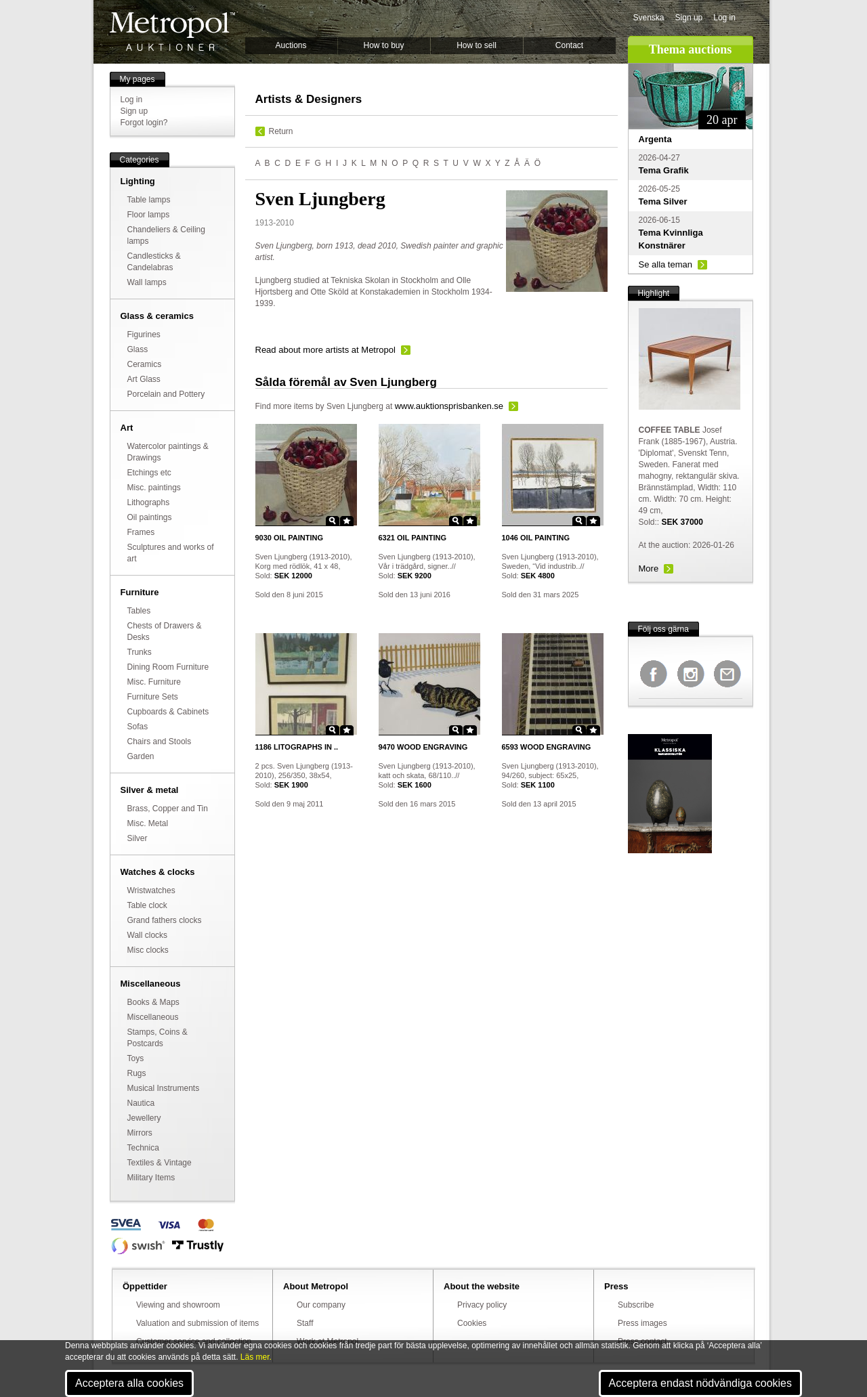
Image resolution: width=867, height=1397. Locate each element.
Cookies (471, 1323)
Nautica (141, 1103)
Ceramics (144, 364)
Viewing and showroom (178, 1305)
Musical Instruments (163, 1088)
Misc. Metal (148, 823)
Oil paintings (149, 517)
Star (347, 520)
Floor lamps (148, 214)
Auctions (290, 45)
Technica (143, 1148)
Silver (137, 838)
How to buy (383, 45)
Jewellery (144, 1118)
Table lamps (149, 200)
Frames (141, 532)
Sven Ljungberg (354, 406)
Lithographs (148, 502)
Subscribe (636, 1305)
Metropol (172, 31)
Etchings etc (149, 472)
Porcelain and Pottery (166, 394)
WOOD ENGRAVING (423, 747)
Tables (139, 611)
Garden (140, 756)
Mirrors (139, 1133)
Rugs (136, 1073)
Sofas (137, 726)
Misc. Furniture (154, 682)
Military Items (151, 1177)
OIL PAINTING (289, 538)
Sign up (689, 17)
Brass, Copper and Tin (167, 808)
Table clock (147, 905)
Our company (321, 1305)
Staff (305, 1323)
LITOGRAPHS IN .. (297, 747)
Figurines (144, 334)
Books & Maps (153, 1002)
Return (281, 131)
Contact (569, 45)
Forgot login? (144, 122)
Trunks (139, 652)
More (649, 568)
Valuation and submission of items (197, 1323)
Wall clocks (147, 935)
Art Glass (144, 379)
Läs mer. (256, 1357)
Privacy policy (482, 1305)
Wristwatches (151, 890)
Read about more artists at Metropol (325, 350)
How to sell (476, 45)
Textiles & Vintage (159, 1162)
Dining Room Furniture (168, 667)
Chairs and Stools (159, 741)
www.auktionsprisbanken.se (449, 406)
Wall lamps (147, 282)
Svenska (648, 17)
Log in (724, 17)
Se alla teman (666, 264)
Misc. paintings (154, 487)
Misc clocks (148, 950)
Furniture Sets (152, 697)
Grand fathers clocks (164, 920)
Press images (642, 1323)
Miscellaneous (153, 1017)
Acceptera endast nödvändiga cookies (700, 1383)
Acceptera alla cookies (129, 1383)
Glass (137, 349)
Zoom (332, 520)
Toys (135, 1058)
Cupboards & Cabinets (168, 711)
